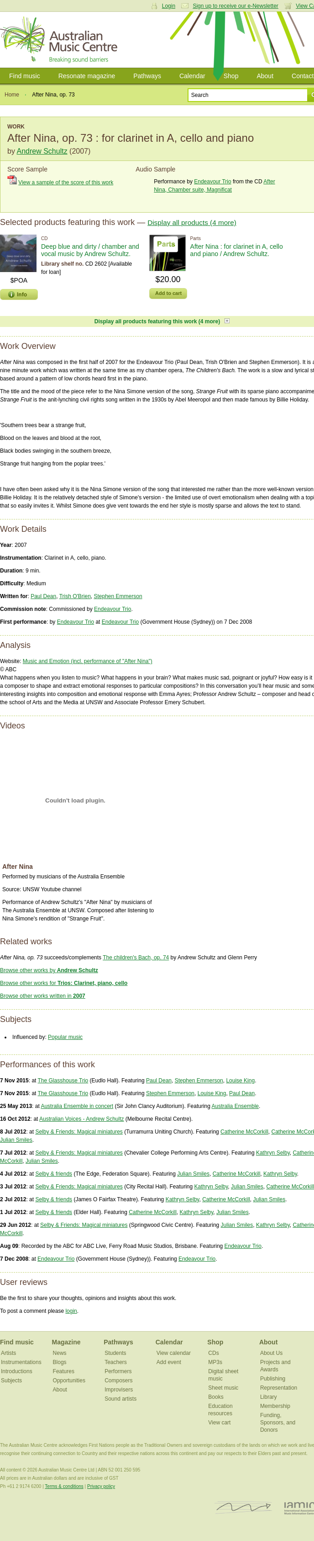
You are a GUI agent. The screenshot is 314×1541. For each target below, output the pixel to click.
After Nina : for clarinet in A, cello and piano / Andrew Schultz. (236, 250)
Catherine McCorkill (244, 1132)
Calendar (192, 76)
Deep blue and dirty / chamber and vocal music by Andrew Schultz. (90, 250)
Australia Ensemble (235, 1106)
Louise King (240, 1080)
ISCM (243, 1508)
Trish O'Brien (75, 596)
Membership (275, 1406)
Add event (169, 1362)
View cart (219, 1422)
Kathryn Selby (273, 1153)
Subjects (11, 1380)
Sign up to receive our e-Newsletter (235, 6)
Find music (24, 76)
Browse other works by (49, 970)
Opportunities (69, 1380)
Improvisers (119, 1389)
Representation (278, 1388)
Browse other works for (63, 983)
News (60, 1353)
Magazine (66, 1342)
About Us (271, 1353)
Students (115, 1353)
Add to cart (168, 293)
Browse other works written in (42, 996)
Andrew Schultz (41, 151)
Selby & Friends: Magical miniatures (78, 1132)
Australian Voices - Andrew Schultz (81, 1119)
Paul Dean (43, 596)
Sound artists (120, 1399)
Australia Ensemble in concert (77, 1106)
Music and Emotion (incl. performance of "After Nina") (87, 661)
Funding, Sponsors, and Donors (277, 1422)
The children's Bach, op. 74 (136, 957)
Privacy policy (101, 1486)
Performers (118, 1371)
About (264, 76)
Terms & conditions (64, 1486)
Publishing (272, 1378)
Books (215, 1397)
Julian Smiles (16, 1140)
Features (63, 1371)
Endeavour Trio (212, 181)
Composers (118, 1380)
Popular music (65, 1037)
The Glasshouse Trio (63, 1080)
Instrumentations (21, 1362)
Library (268, 1397)
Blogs (60, 1362)
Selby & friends (53, 1174)
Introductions (16, 1371)
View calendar (174, 1353)
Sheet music (223, 1388)
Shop (231, 76)
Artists (8, 1353)
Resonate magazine (86, 76)
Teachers (116, 1362)
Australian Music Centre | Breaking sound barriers (60, 39)
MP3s (215, 1362)
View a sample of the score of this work (65, 182)
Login (168, 6)
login (71, 1311)
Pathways (147, 76)
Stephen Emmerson (118, 596)
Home (12, 94)
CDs (213, 1353)
